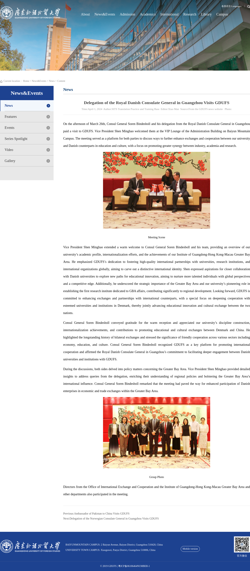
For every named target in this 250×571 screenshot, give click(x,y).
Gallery (10, 161)
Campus (222, 14)
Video (9, 150)
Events (9, 128)
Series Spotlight (16, 139)
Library (206, 14)
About (85, 14)
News (52, 81)
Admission (127, 14)
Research (189, 14)
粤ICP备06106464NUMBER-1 (134, 566)
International (169, 14)
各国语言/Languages (231, 6)
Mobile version (190, 548)
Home (26, 81)
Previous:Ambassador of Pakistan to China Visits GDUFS (96, 513)
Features (11, 117)
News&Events (104, 14)
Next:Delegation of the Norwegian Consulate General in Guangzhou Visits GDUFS (111, 518)
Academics (148, 14)
